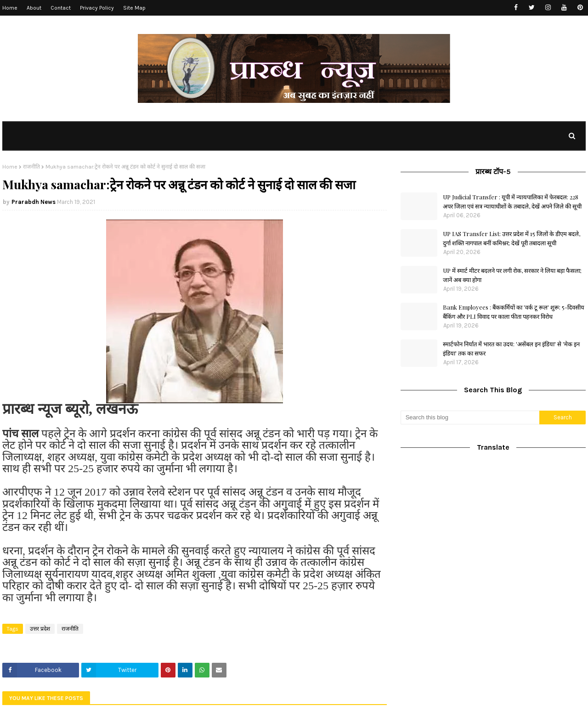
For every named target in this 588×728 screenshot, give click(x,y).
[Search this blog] (470, 417)
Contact (61, 8)
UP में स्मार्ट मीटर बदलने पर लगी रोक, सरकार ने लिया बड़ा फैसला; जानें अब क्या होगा (512, 274)
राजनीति (31, 167)
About (34, 8)
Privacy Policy (97, 8)
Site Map (134, 8)
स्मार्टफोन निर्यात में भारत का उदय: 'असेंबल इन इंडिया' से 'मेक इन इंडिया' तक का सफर (511, 348)
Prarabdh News (33, 201)
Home (9, 8)
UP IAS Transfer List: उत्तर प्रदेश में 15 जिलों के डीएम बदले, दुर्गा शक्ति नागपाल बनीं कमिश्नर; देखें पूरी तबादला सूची (511, 238)
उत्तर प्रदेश (40, 629)
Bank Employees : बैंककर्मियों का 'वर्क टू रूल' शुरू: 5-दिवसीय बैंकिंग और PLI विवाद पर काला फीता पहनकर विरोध (513, 311)
